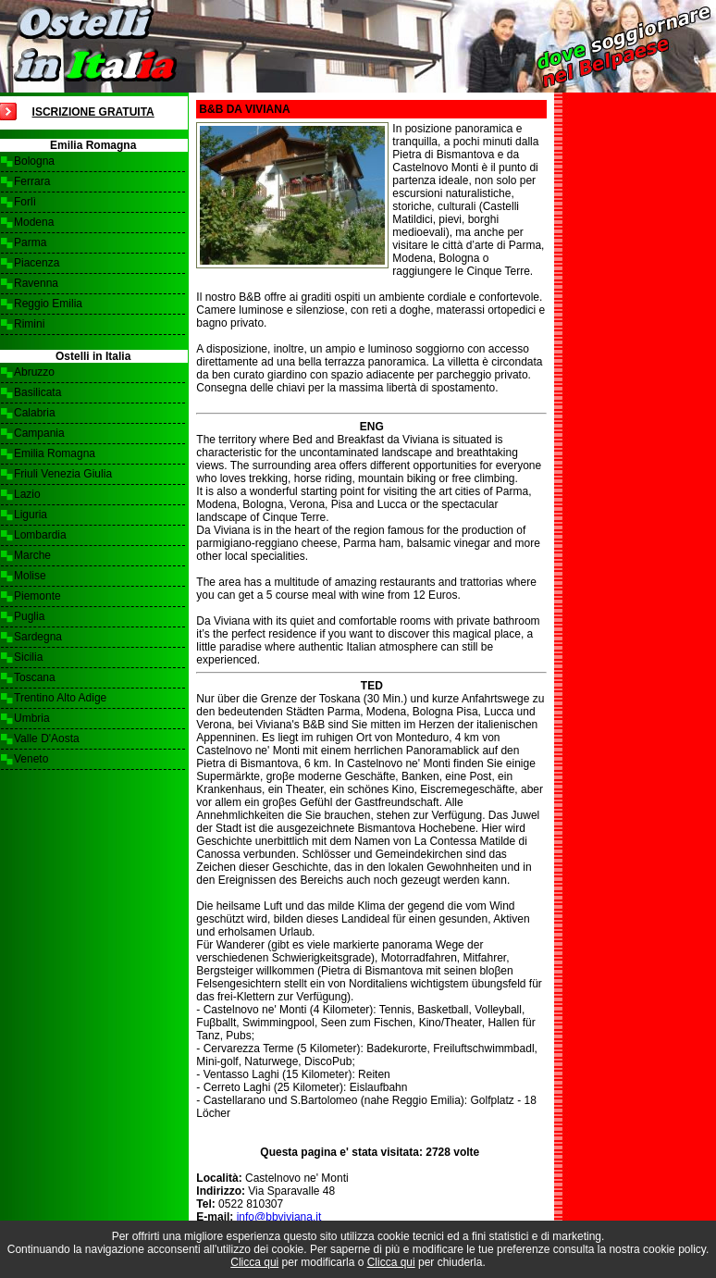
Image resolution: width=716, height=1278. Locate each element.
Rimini (29, 323)
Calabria (35, 412)
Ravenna (36, 283)
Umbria (32, 718)
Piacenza (36, 262)
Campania (39, 433)
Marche (32, 555)
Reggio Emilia (48, 303)
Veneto (31, 758)
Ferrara (32, 181)
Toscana (35, 677)
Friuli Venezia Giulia (63, 473)
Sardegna (38, 636)
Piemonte (37, 595)
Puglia (29, 616)
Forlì (25, 201)
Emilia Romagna (54, 453)
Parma (30, 242)
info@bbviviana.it (279, 1216)
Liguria (30, 514)
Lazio (27, 494)
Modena (34, 222)
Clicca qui (254, 1262)
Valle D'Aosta (47, 738)
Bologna (34, 161)
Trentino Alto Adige (60, 697)
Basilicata (37, 392)
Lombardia (40, 534)
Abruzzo (34, 372)
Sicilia (28, 657)
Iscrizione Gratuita (93, 111)
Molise (30, 575)
